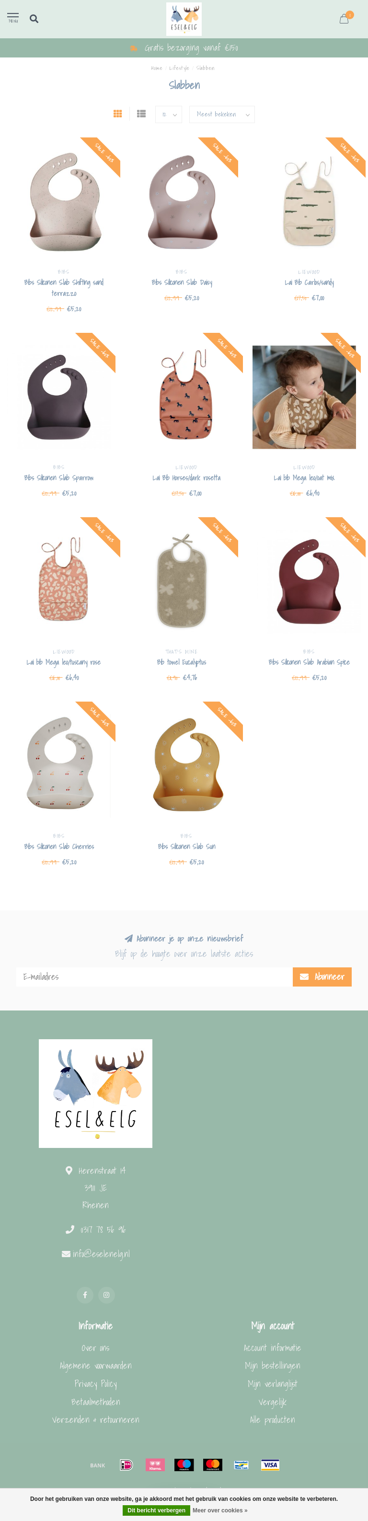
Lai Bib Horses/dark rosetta (186, 478)
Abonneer (322, 977)
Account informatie (272, 1348)
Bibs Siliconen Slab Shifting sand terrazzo (63, 288)
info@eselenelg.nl (101, 1254)
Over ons (95, 1348)
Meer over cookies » (220, 1510)
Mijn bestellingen (272, 1366)
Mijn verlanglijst (273, 1384)
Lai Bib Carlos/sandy (309, 282)
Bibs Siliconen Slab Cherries (59, 846)
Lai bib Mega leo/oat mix (304, 478)
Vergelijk (273, 1402)
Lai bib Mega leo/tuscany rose (64, 662)
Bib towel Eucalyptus (181, 662)
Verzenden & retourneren (95, 1420)
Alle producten (272, 1420)
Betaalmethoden (95, 1402)
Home (157, 68)
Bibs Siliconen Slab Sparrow (58, 478)
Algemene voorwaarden (96, 1366)
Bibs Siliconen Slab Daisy (182, 282)
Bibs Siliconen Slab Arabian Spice (309, 662)
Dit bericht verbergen (156, 1510)
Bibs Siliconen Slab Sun (186, 846)
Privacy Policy (96, 1384)
